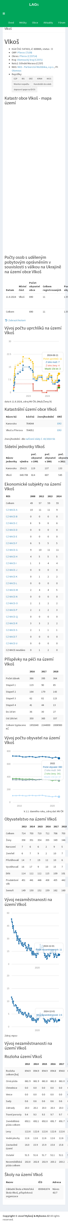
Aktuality (48, 22)
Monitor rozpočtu (21, 84)
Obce (35, 22)
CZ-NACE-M (12, 590)
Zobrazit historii (15, 320)
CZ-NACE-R (11, 623)
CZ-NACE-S (11, 630)
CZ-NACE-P (11, 610)
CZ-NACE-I (11, 563)
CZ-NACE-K (11, 576)
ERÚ (31, 78)
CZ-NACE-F (11, 543)
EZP (15, 78)
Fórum (61, 22)
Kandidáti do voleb (42, 84)
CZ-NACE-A (11, 509)
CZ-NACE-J (11, 569)
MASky (23, 22)
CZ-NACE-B (11, 516)
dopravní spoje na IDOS (24, 89)
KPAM (39, 78)
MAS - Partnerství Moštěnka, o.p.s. (36, 67)
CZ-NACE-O (12, 603)
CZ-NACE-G (12, 549)
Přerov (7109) (25, 52)
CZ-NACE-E (11, 536)
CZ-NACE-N (11, 596)
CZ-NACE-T (11, 636)
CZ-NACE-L (11, 583)
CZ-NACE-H (11, 556)
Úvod (11, 22)
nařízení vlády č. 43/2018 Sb (40, 438)
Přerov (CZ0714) (28, 56)
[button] (4, 13)
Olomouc (17, 70)
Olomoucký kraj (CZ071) (30, 59)
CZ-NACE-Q (12, 616)
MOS (49, 78)
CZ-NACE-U (11, 643)
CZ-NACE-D (11, 529)
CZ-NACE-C (11, 523)
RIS (23, 78)
